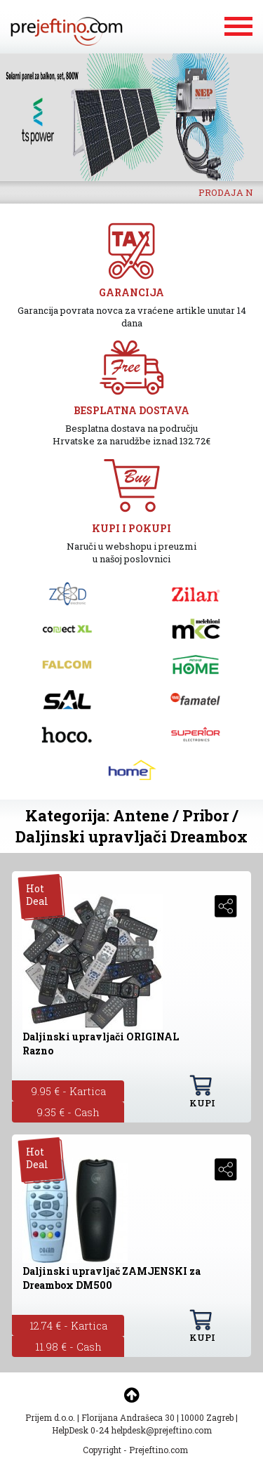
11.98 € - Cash (68, 1346)
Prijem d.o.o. (50, 1417)
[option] (131, 117)
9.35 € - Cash (68, 1112)
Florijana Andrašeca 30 (128, 1417)
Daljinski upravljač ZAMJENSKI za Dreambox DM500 (111, 1278)
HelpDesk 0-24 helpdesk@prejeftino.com (132, 1430)
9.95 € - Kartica (68, 1091)
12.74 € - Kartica (68, 1325)
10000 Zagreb (207, 1417)
